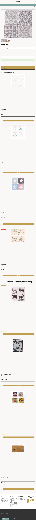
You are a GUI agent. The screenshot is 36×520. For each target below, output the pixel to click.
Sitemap (11, 506)
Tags (3, 64)
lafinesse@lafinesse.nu (13, 502)
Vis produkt (18, 120)
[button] (33, 8)
